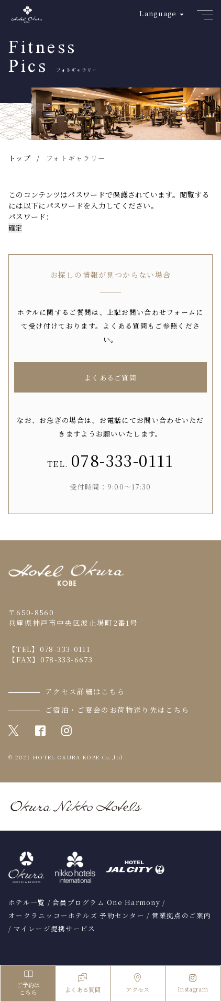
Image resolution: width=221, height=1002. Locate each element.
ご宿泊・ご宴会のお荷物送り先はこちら (117, 709)
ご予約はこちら (28, 983)
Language (157, 13)
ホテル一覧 (26, 902)
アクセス (137, 983)
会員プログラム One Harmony (106, 902)
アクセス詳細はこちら (85, 691)
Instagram (193, 983)
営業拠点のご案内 (182, 915)
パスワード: (108, 216)
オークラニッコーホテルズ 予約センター (76, 915)
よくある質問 (83, 983)
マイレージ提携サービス (55, 928)
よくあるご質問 (110, 378)
